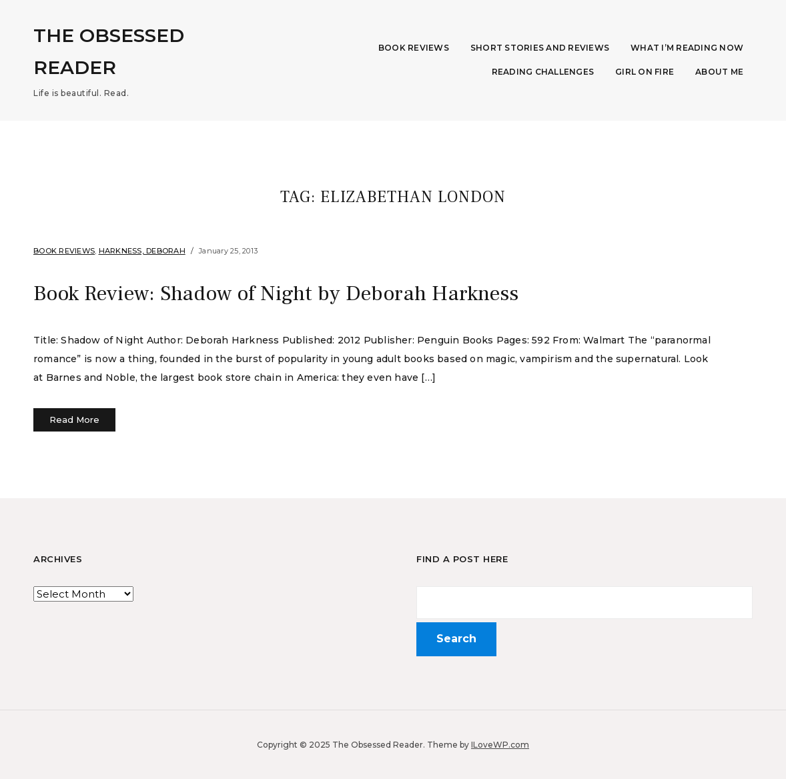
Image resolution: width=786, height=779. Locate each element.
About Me (719, 72)
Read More (74, 419)
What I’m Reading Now (687, 48)
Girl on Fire (644, 72)
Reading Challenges (543, 72)
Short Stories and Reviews (539, 48)
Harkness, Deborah (142, 250)
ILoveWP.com (500, 744)
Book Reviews (413, 48)
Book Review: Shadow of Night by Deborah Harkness (276, 293)
